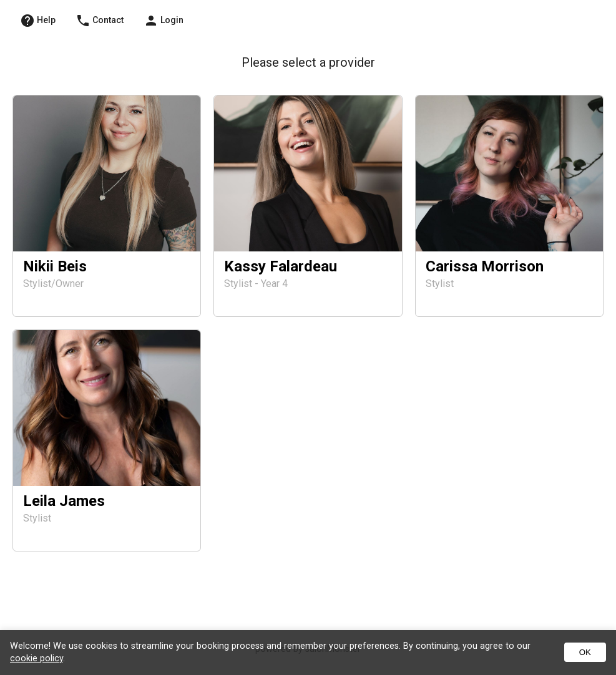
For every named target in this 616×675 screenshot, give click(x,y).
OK (585, 652)
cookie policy (36, 658)
